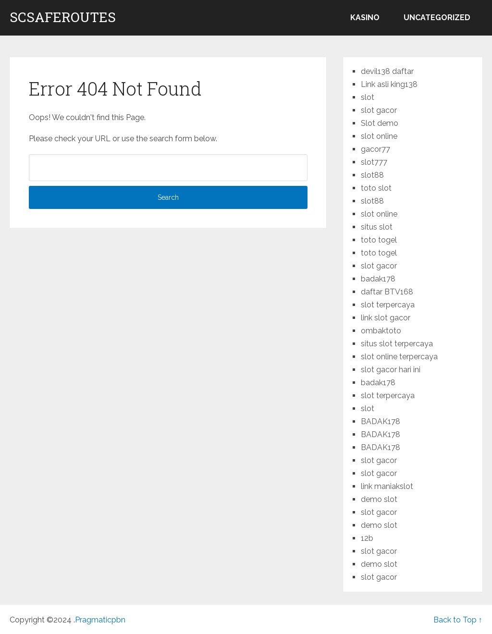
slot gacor (379, 110)
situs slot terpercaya (397, 343)
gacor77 (375, 149)
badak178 (378, 278)
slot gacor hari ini (390, 369)
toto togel (379, 239)
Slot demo (379, 123)
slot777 (374, 162)
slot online (379, 136)
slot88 (372, 175)
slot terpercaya (388, 304)
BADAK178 (380, 421)
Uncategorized (437, 17)
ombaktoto (381, 330)
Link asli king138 (389, 84)
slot (367, 97)
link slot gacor (385, 317)
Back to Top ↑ (457, 619)
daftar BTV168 (387, 291)
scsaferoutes (63, 17)
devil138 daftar (387, 71)
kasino (365, 17)
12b (367, 538)
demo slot (379, 499)
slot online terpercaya (399, 356)
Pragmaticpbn (100, 619)
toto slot (376, 188)
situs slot (377, 227)
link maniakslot (387, 486)
